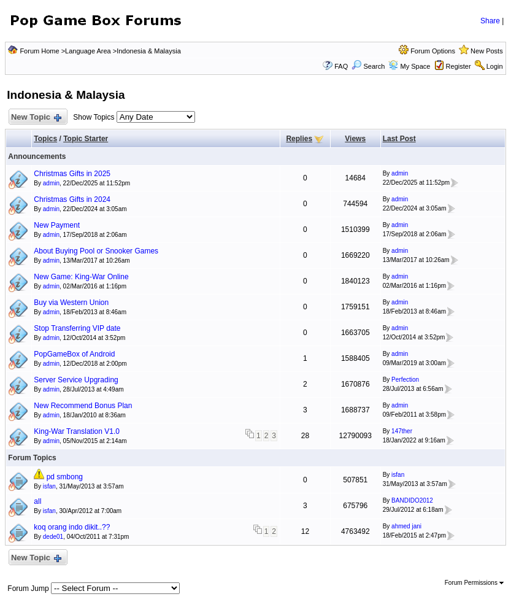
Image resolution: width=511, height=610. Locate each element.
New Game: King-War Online (81, 276)
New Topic (35, 117)
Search (368, 66)
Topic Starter (85, 138)
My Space (415, 66)
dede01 (53, 536)
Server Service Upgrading (76, 380)
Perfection (405, 379)
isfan (49, 486)
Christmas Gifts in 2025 (72, 173)
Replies (299, 138)
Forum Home (39, 51)
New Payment (57, 225)
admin (51, 183)
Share (490, 21)
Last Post (399, 138)
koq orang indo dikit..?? (72, 527)
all (37, 501)
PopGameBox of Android (74, 354)
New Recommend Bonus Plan (83, 405)
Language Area (88, 51)
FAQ (341, 66)
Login (494, 66)
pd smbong (65, 477)
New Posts (487, 51)
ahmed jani (406, 526)
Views (355, 138)
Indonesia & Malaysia (149, 51)
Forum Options (432, 51)
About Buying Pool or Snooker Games (96, 251)
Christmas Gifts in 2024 (72, 199)
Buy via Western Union (71, 302)
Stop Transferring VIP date (77, 328)
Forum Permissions (474, 582)
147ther (401, 431)
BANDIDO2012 (412, 500)
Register (458, 66)
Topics (45, 138)
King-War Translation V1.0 (77, 431)
